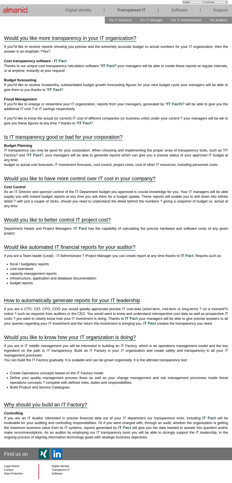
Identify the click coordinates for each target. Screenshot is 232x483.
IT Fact (60, 61)
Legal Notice (11, 466)
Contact (8, 469)
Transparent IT (131, 10)
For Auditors (219, 20)
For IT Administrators (186, 20)
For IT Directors (120, 20)
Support (220, 10)
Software (179, 10)
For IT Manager (151, 20)
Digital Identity (78, 10)
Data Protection (13, 473)
